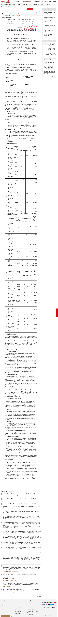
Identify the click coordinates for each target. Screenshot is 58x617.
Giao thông (16, 593)
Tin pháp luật (31, 4)
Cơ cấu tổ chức (5, 593)
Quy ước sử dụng (31, 607)
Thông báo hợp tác (31, 614)
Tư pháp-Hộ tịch (10, 571)
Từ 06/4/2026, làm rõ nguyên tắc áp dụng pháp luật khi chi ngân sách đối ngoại (49, 67)
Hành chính (5, 571)
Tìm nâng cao (38, 9)
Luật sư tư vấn (43, 4)
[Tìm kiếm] (30, 9)
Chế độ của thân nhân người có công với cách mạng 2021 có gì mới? (50, 30)
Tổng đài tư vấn (17, 613)
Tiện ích (52, 4)
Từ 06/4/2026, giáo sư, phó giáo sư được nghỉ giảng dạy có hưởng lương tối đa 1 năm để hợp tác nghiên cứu (52, 47)
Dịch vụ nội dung (18, 611)
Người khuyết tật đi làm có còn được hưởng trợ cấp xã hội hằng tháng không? (49, 13)
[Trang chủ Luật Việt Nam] (5, 1)
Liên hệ (3, 609)
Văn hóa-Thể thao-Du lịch (11, 580)
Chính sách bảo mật (31, 609)
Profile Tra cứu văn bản (6, 607)
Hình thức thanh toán (31, 605)
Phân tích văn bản (18, 605)
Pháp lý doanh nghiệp (18, 607)
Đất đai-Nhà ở (11, 593)
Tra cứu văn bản (12, 4)
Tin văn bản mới (23, 4)
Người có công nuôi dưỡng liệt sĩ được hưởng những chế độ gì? (49, 25)
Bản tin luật (36, 4)
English (44, 1)
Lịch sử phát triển (5, 605)
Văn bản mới (5, 4)
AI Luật (48, 4)
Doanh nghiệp (15, 571)
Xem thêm (38, 552)
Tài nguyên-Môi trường (7, 586)
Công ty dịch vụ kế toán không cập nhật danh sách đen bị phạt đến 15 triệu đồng (49, 72)
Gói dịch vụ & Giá (37, 1)
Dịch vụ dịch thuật (18, 609)
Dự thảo (18, 4)
